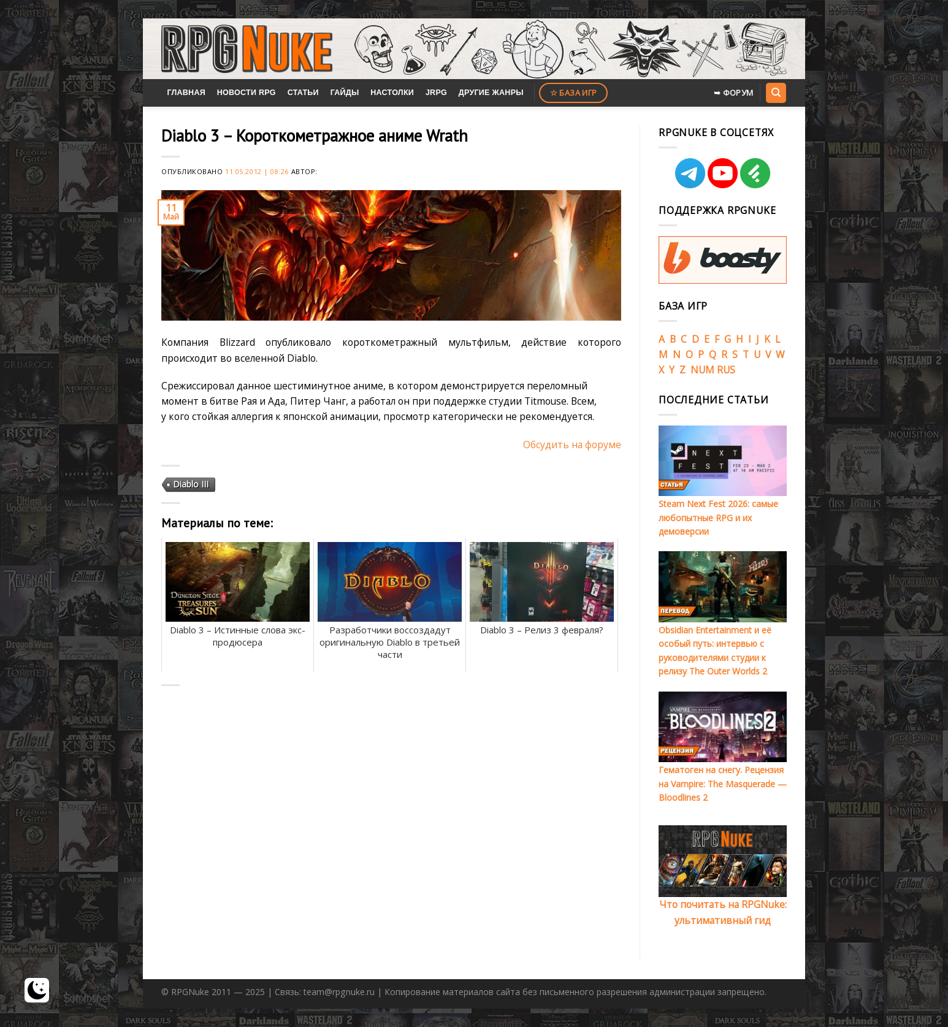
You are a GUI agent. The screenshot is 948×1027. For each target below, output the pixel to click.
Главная (186, 92)
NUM (702, 369)
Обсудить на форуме (572, 444)
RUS (726, 369)
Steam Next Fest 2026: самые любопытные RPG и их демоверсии (718, 517)
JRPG (436, 92)
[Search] (776, 92)
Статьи (303, 92)
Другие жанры (491, 92)
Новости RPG (246, 92)
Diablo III (190, 484)
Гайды (345, 92)
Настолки (392, 92)
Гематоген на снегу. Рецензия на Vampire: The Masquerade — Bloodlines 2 (723, 783)
